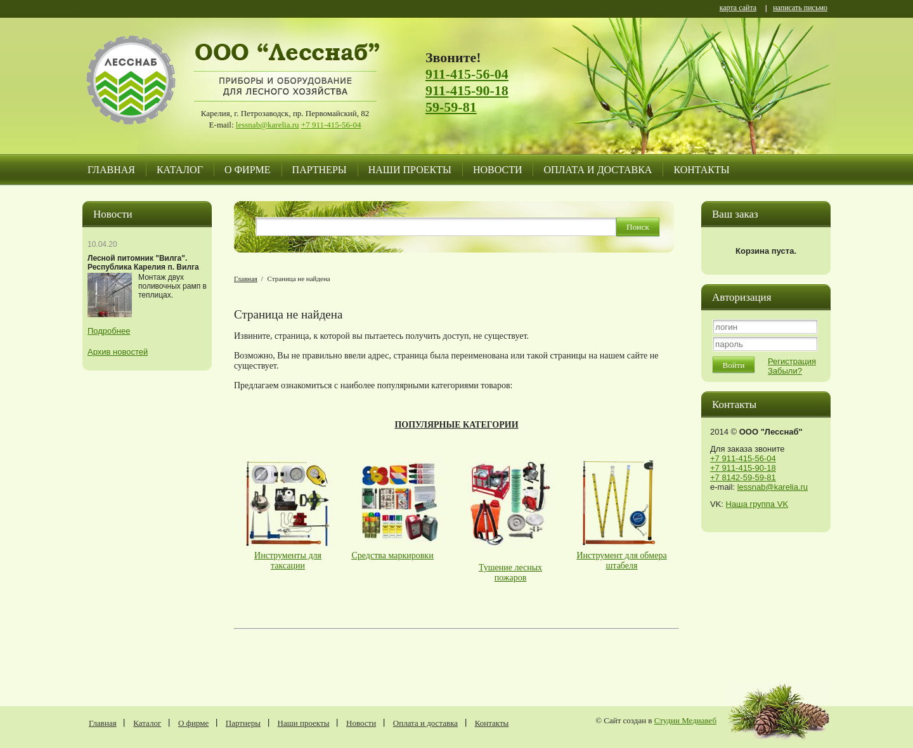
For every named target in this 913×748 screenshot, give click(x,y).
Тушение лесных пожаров (510, 572)
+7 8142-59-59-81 (743, 477)
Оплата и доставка (597, 169)
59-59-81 (451, 107)
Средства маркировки (393, 555)
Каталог (180, 169)
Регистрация (792, 361)
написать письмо (800, 8)
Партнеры (319, 169)
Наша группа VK (757, 504)
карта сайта (738, 8)
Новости (497, 169)
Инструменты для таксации (287, 560)
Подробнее (108, 331)
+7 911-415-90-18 (743, 468)
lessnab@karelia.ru (267, 124)
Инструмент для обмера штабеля (621, 560)
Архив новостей (117, 352)
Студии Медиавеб (685, 720)
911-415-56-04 (466, 74)
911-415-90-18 (466, 90)
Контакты (701, 169)
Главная (111, 169)
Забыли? (785, 371)
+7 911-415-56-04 (331, 124)
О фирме (247, 169)
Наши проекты (409, 169)
